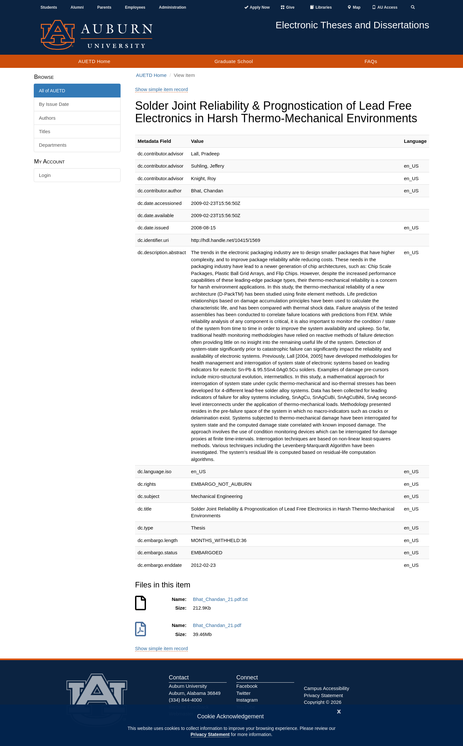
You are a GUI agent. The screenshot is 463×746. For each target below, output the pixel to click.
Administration (172, 7)
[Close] (339, 710)
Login (45, 175)
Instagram (247, 700)
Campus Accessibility (326, 688)
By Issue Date (54, 104)
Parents (104, 7)
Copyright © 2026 (322, 702)
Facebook (247, 686)
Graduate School (233, 61)
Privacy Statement (210, 734)
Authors (47, 118)
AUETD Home (94, 61)
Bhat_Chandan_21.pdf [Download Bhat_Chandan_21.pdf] (218, 625)
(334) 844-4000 (185, 700)
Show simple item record (161, 89)
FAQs (371, 61)
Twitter (243, 693)
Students (49, 7)
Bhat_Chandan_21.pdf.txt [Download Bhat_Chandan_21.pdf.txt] (221, 599)
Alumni (77, 7)
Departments (53, 145)
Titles (44, 131)
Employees (135, 7)
